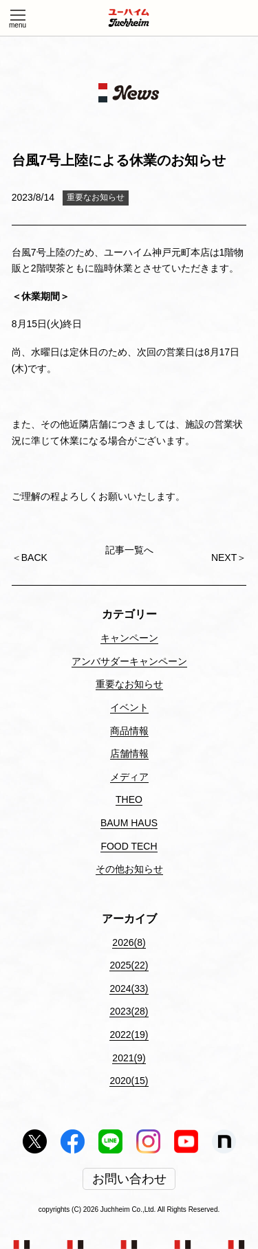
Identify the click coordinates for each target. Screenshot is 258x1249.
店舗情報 (129, 753)
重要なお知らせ (96, 197)
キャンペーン (129, 637)
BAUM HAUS (129, 822)
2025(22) (128, 965)
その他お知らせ (129, 868)
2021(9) (128, 1057)
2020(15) (128, 1080)
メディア (129, 776)
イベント (129, 707)
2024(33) (128, 988)
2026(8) (128, 942)
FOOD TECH (128, 846)
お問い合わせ (129, 1179)
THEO (129, 799)
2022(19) (128, 1034)
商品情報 (129, 730)
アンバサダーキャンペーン (129, 661)
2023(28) (128, 1011)
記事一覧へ (129, 550)
